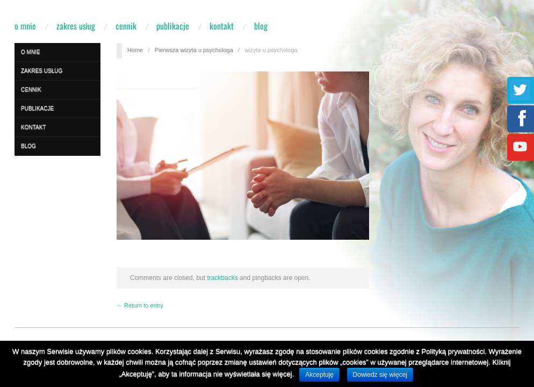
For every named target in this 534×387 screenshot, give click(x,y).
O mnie (25, 26)
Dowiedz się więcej (380, 374)
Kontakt (222, 26)
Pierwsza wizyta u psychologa (194, 50)
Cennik (126, 26)
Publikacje (172, 26)
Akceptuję (319, 374)
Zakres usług (76, 26)
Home (135, 50)
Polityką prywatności (453, 351)
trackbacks (222, 278)
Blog (261, 26)
